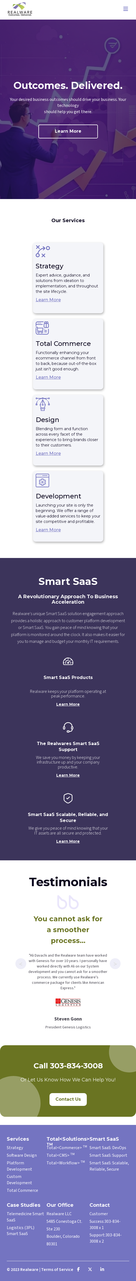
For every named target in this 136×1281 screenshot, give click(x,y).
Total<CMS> (61, 1155)
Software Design (22, 1155)
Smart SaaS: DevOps (107, 1148)
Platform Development (19, 1166)
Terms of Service (57, 1270)
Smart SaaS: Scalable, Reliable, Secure (109, 1166)
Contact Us (68, 1099)
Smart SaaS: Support (108, 1155)
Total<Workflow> (66, 1163)
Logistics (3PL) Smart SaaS (20, 1231)
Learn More (68, 131)
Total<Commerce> (67, 1148)
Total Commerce (22, 1190)
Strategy (15, 1148)
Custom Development (19, 1180)
